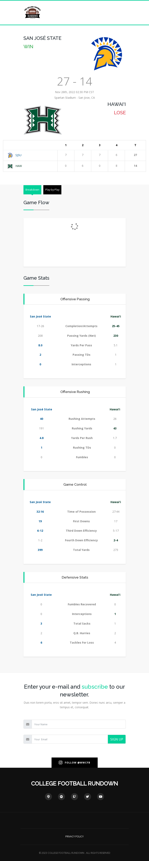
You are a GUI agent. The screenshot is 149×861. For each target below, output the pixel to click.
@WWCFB (83, 762)
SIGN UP (116, 739)
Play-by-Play (52, 189)
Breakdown (32, 189)
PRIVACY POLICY (74, 836)
